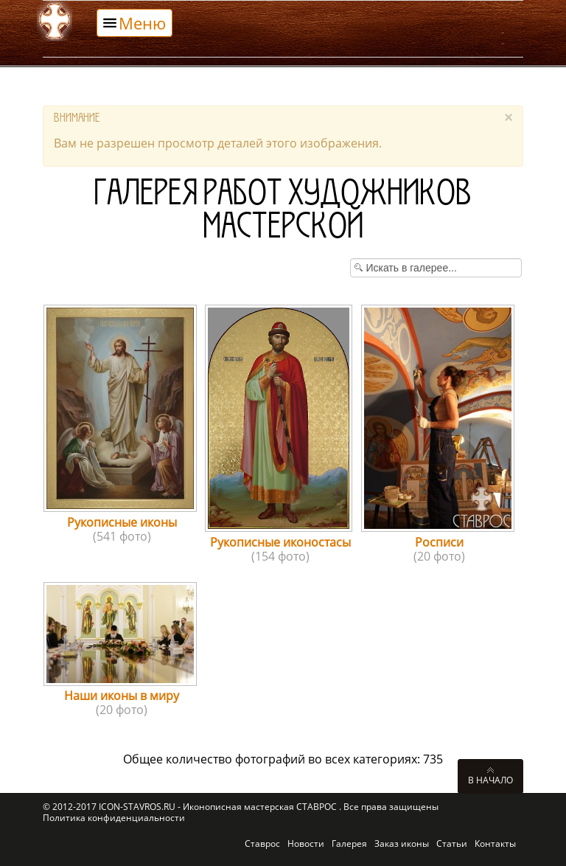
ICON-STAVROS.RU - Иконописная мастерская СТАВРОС (219, 806)
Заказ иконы (401, 843)
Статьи (451, 843)
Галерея (349, 843)
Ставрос (262, 843)
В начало (490, 780)
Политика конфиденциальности (114, 817)
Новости (305, 843)
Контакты (495, 843)
